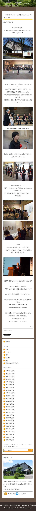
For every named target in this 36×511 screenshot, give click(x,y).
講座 (7, 355)
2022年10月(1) (10, 412)
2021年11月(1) (10, 429)
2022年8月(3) (10, 418)
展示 (10, 330)
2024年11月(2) (10, 376)
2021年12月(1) (10, 426)
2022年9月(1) (10, 415)
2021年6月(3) (10, 440)
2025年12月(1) (10, 371)
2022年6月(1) (10, 423)
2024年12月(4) (10, 373)
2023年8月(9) (10, 401)
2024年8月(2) (10, 384)
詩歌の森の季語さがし (12, 363)
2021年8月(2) (10, 434)
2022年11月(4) (10, 409)
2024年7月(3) (10, 387)
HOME (8, 341)
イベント (8, 352)
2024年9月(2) (10, 382)
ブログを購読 (11, 493)
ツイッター (22, 493)
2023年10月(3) (10, 396)
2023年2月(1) (10, 404)
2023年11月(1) (10, 393)
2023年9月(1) (10, 398)
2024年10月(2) (10, 379)
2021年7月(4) (10, 437)
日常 (7, 349)
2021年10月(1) (10, 431)
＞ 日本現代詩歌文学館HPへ (11, 489)
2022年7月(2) (10, 420)
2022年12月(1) (10, 407)
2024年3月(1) (10, 390)
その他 (8, 357)
